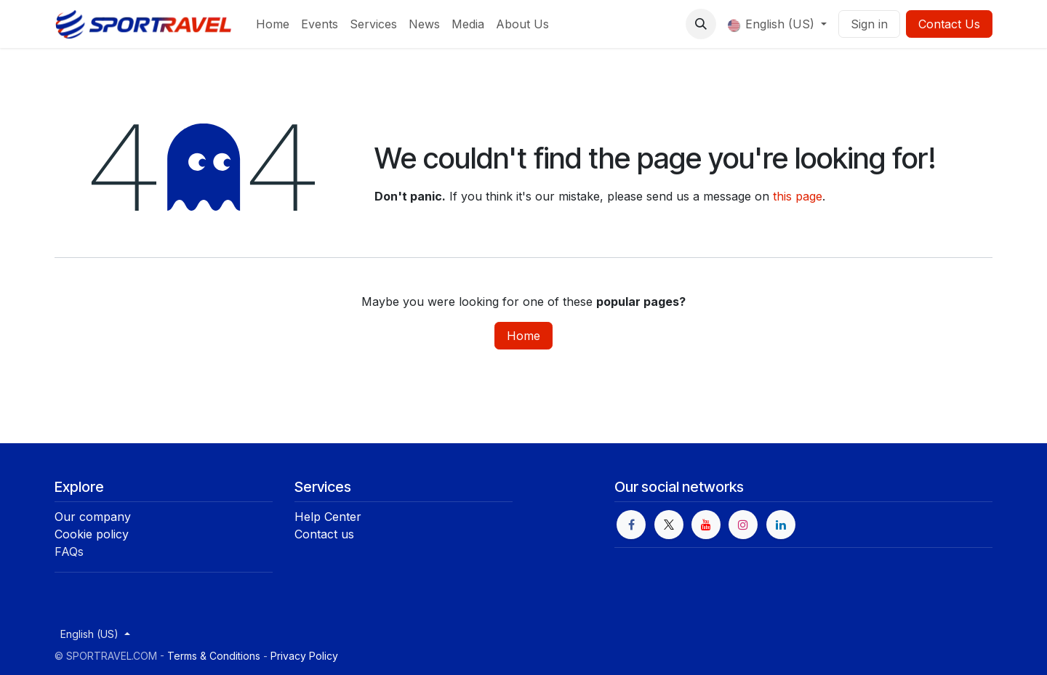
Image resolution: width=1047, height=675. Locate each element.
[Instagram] (743, 524)
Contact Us (949, 24)
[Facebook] (631, 524)
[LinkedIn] (780, 524)
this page (797, 196)
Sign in (869, 24)
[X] (668, 524)
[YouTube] (706, 524)
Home (523, 335)
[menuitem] (272, 24)
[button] (701, 24)
